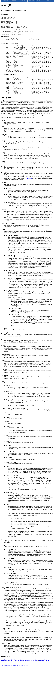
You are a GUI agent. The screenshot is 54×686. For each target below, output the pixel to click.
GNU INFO (31, 0)
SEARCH (39, 0)
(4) (42, 674)
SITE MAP (13, 0)
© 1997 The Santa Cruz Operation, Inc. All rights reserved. (14, 679)
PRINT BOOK (48, 0)
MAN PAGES (22, 0)
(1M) (29, 192)
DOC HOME (5, 0)
